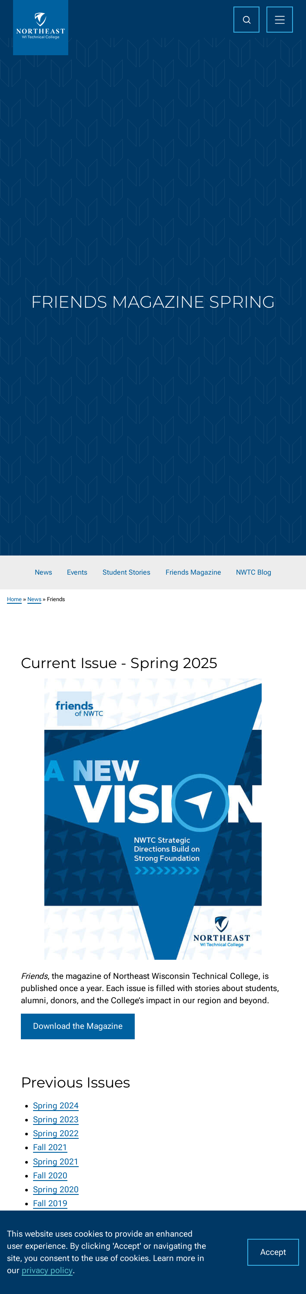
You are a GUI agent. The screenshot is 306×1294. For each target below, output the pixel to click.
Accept (273, 1252)
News (43, 572)
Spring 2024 (56, 1105)
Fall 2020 (50, 1175)
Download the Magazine (78, 1026)
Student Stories (126, 572)
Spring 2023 (56, 1119)
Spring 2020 (56, 1189)
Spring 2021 (56, 1161)
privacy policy (47, 1270)
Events (77, 572)
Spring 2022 (56, 1133)
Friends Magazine (193, 572)
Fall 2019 (50, 1203)
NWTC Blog (253, 572)
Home (14, 599)
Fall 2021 (50, 1147)
